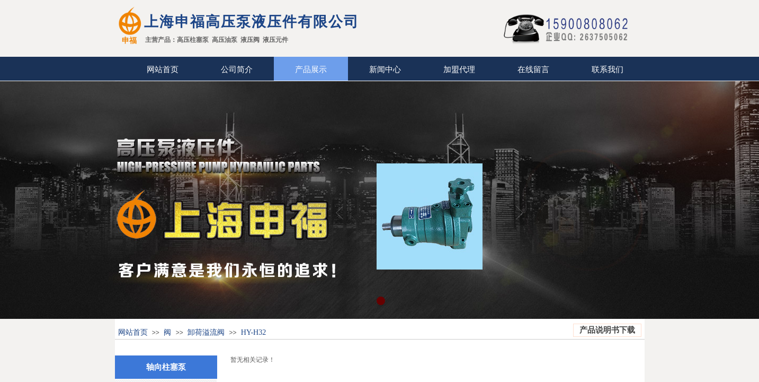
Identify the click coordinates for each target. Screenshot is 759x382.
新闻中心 (385, 69)
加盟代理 (459, 69)
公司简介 (237, 69)
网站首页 (162, 69)
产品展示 (311, 69)
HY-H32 (253, 332)
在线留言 (533, 69)
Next (520, 212)
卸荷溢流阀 (206, 332)
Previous (339, 212)
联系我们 (607, 69)
